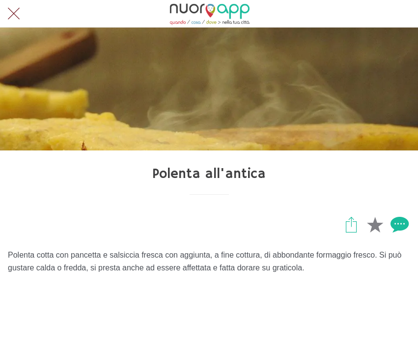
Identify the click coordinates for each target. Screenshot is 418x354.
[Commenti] (398, 224)
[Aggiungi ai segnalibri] (375, 224)
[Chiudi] (14, 14)
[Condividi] (351, 224)
